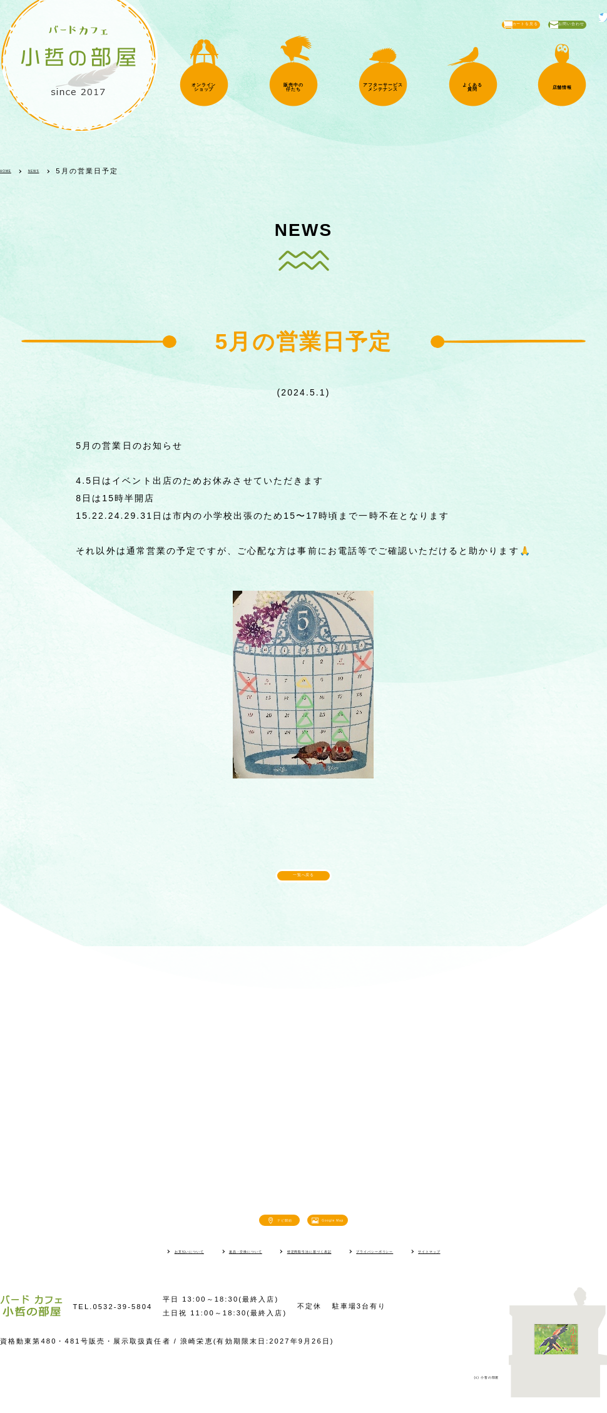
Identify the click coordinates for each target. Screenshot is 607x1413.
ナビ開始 (254, 1232)
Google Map (363, 1232)
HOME (13, 171)
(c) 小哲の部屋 (470, 1391)
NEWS (56, 171)
